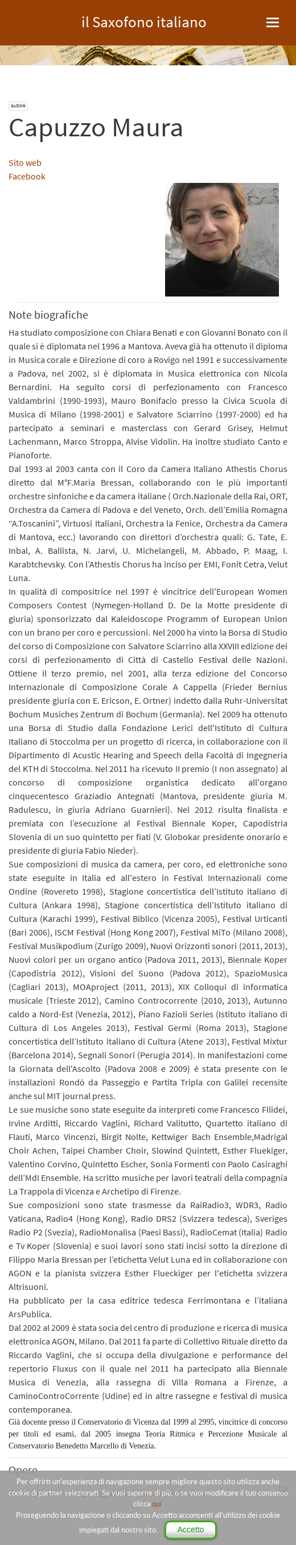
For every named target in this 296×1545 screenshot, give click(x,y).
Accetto (191, 1529)
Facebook (27, 176)
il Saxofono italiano (144, 20)
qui (157, 1503)
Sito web (25, 162)
